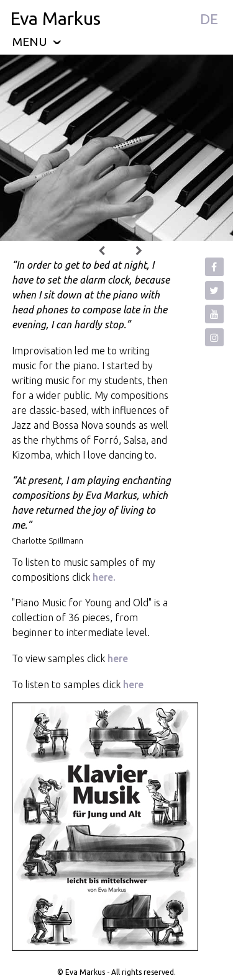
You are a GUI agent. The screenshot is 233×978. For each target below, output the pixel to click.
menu (36, 41)
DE (209, 19)
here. (103, 577)
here (117, 658)
